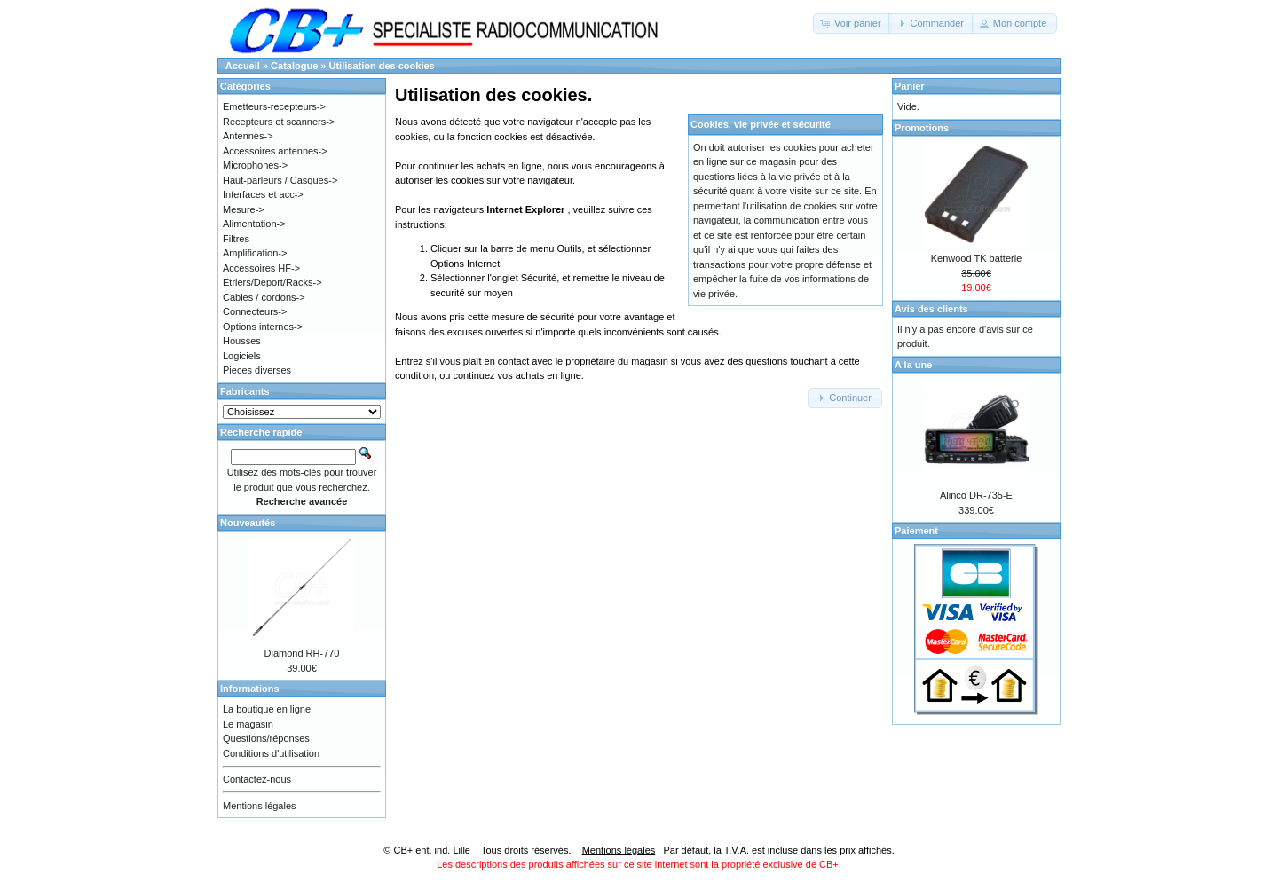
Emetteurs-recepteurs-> (274, 106)
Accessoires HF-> (261, 268)
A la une (913, 364)
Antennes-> (248, 135)
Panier (910, 86)
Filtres (236, 238)
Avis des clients (931, 308)
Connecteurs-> (255, 311)
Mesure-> (243, 209)
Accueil (242, 65)
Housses (242, 340)
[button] (852, 23)
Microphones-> (255, 165)
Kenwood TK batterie (976, 258)
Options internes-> (263, 326)
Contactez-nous (257, 779)
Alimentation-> (254, 223)
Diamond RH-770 (302, 653)
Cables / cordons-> (264, 297)
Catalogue (294, 65)
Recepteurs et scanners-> (279, 121)
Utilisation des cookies (382, 65)
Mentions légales (259, 805)
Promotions (922, 127)
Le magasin (248, 724)
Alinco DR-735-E (976, 495)
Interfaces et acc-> (263, 194)
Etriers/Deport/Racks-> (272, 282)
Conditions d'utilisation (271, 753)
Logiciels (242, 355)
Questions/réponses (266, 738)
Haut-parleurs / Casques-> (280, 180)
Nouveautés (247, 522)
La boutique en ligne (267, 709)
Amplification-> (255, 253)
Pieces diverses (257, 370)
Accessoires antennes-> (275, 151)
